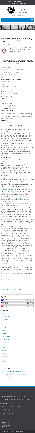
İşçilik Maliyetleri (6, 336)
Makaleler (4, 342)
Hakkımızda (5, 325)
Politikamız (4, 348)
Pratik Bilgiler (5, 350)
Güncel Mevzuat (6, 425)
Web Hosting (20, 431)
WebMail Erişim (21, 3)
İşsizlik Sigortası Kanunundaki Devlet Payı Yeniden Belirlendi (16, 374)
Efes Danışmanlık (11, 44)
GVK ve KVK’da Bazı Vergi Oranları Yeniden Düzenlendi (14, 371)
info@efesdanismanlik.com (22, 1)
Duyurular (4, 322)
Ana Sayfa (5, 421)
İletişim (3, 330)
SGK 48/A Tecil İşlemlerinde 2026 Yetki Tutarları (12, 377)
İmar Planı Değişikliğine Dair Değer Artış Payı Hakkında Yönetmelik (17, 292)
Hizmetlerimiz (5, 327)
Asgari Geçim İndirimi (7, 316)
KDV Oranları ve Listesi (7, 339)
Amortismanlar (5, 313)
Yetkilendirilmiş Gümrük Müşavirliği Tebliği (12, 289)
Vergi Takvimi (5, 356)
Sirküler (4, 353)
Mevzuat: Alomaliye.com (6, 431)
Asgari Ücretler (5, 319)
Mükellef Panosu (6, 345)
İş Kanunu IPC (5, 333)
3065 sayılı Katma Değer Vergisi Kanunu (16, 198)
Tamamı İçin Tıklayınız (7, 280)
